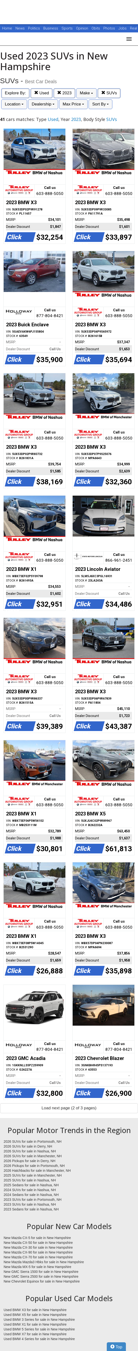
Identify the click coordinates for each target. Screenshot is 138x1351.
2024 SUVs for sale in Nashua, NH (30, 1190)
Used (41, 93)
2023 (64, 93)
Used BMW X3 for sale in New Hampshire (35, 1310)
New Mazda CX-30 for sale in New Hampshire (38, 1247)
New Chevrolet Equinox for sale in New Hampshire (42, 1281)
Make (86, 93)
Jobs (123, 28)
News (20, 28)
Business (51, 28)
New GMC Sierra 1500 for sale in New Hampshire (41, 1272)
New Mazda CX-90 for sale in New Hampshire (38, 1252)
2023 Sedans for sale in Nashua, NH (31, 1209)
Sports (67, 28)
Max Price (73, 104)
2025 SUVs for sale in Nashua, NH (30, 1180)
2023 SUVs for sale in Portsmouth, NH (32, 1200)
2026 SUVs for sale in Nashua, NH (30, 1151)
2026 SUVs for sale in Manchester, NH (33, 1156)
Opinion (82, 28)
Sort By (100, 104)
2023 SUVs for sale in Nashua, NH (30, 1204)
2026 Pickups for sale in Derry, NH (29, 1161)
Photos (109, 28)
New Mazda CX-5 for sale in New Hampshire (37, 1238)
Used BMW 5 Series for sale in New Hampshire (39, 1329)
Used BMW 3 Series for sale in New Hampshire (39, 1319)
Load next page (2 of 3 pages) (69, 1108)
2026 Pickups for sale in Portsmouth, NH (34, 1166)
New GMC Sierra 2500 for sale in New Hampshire (41, 1276)
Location (14, 104)
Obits (96, 28)
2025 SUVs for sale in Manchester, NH (33, 1175)
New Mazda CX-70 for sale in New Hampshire (38, 1257)
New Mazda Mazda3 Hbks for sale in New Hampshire (44, 1262)
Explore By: (15, 93)
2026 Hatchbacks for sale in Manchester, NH (37, 1170)
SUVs (109, 93)
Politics (34, 28)
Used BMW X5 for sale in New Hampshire (35, 1315)
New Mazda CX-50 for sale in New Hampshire (38, 1243)
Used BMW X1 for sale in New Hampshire (35, 1324)
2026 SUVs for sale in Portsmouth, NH (32, 1141)
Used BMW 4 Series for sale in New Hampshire (39, 1339)
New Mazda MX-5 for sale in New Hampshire (37, 1267)
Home (7, 28)
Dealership (43, 104)
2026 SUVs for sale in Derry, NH (28, 1146)
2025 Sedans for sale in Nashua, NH (31, 1185)
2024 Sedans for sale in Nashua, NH (31, 1195)
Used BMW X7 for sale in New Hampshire (35, 1334)
